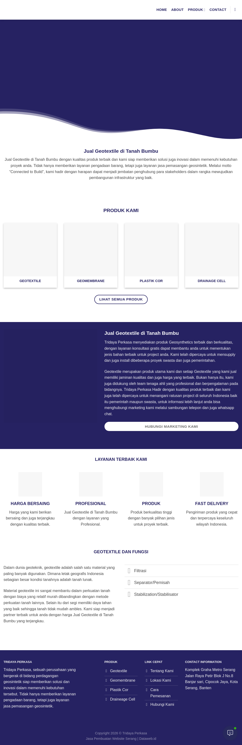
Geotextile (202, 372)
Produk (196, 10)
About (177, 10)
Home (161, 10)
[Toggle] (129, 571)
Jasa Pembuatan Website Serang (111, 739)
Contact (217, 10)
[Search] (236, 10)
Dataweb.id (147, 739)
